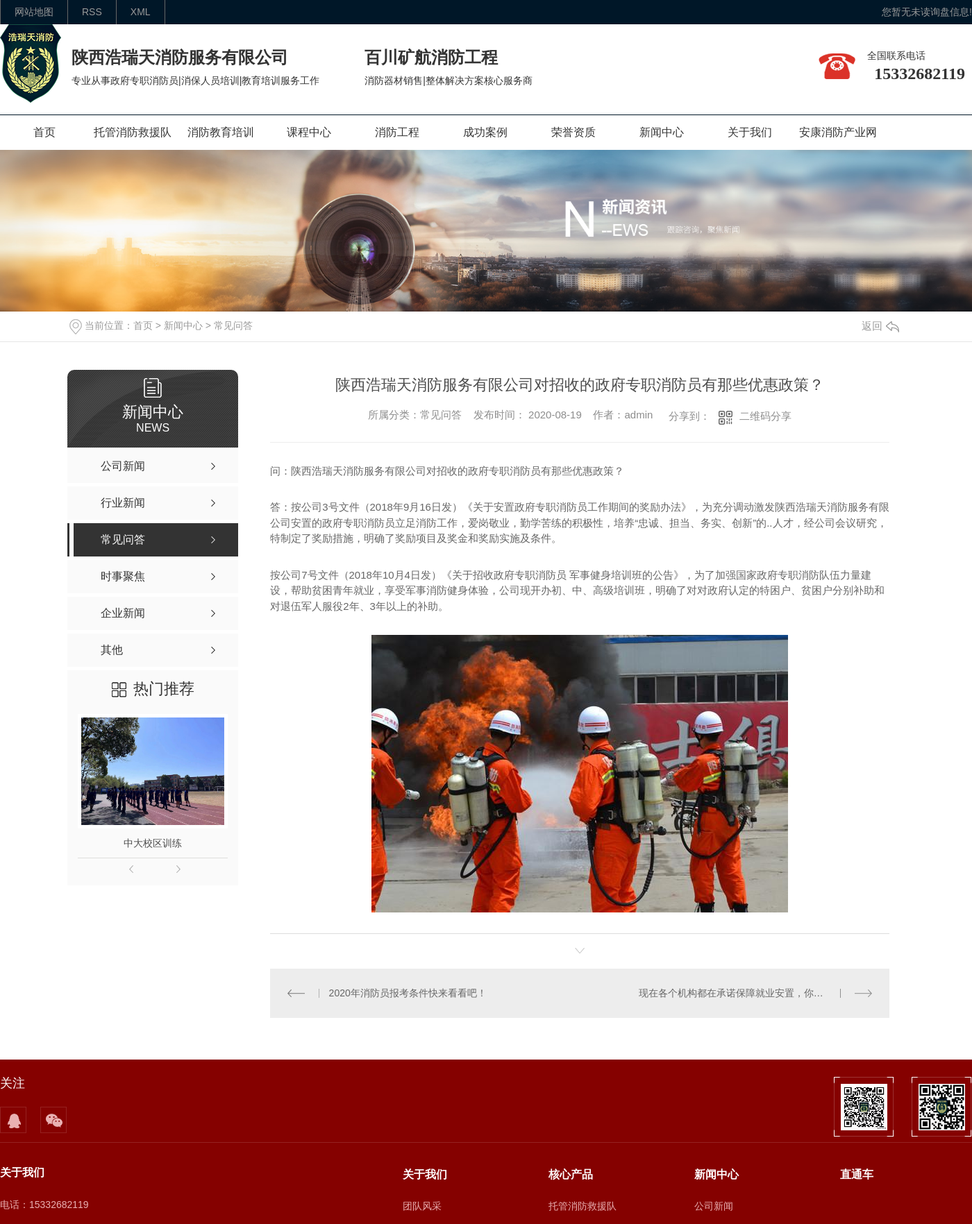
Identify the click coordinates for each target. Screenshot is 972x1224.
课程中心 (309, 132)
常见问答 (233, 325)
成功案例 (485, 132)
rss (92, 11)
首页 (44, 132)
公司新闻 (713, 1206)
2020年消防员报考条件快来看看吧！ (407, 992)
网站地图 (34, 11)
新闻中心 (661, 132)
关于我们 (750, 132)
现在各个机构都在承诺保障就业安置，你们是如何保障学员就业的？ (756, 992)
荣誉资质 (573, 132)
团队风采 (422, 1206)
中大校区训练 (153, 843)
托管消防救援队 (132, 132)
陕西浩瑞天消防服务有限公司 (180, 57)
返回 (880, 326)
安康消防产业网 (838, 132)
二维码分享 (765, 416)
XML (141, 11)
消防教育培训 (220, 132)
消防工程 (397, 132)
